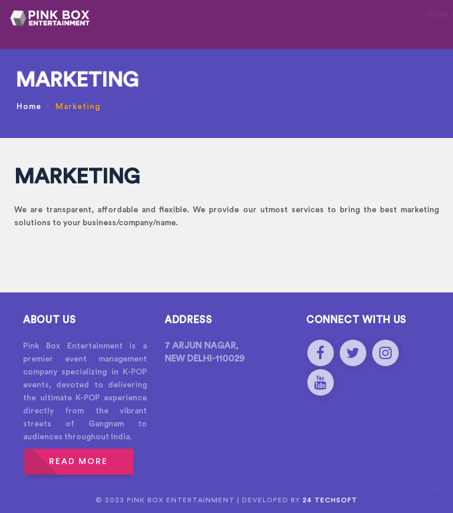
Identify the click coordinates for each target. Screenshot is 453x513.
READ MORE (78, 462)
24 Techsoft (330, 500)
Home (29, 107)
